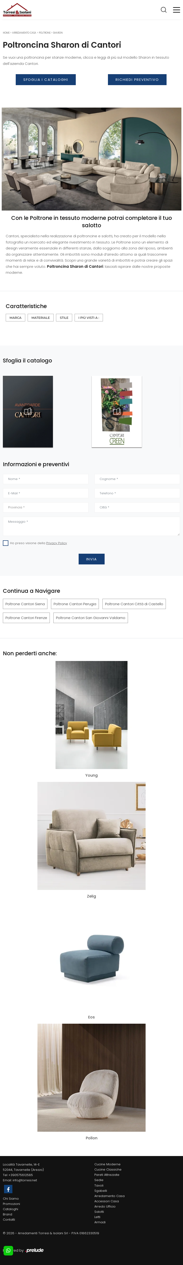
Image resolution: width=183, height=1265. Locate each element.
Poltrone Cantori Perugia (75, 603)
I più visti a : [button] (88, 318)
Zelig (91, 896)
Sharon (58, 33)
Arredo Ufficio (105, 1206)
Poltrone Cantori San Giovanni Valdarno (90, 617)
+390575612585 (20, 1175)
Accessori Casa (106, 1201)
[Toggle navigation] (176, 9)
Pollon (91, 1138)
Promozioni (11, 1204)
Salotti (99, 1211)
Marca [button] (15, 318)
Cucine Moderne (107, 1164)
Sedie (98, 1180)
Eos (91, 1017)
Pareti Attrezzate (106, 1174)
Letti (97, 1217)
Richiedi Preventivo (137, 79)
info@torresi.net (25, 1180)
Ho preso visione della (38, 543)
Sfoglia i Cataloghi (45, 79)
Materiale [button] (40, 318)
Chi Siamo (11, 1198)
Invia (91, 559)
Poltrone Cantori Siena (25, 603)
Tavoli (98, 1185)
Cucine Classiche (108, 1169)
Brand (7, 1214)
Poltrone (45, 33)
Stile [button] (64, 318)
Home (6, 33)
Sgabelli (100, 1190)
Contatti (9, 1219)
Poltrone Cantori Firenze (26, 617)
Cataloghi (10, 1209)
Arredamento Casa (24, 33)
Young (91, 775)
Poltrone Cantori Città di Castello (134, 603)
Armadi (100, 1222)
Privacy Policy (56, 543)
